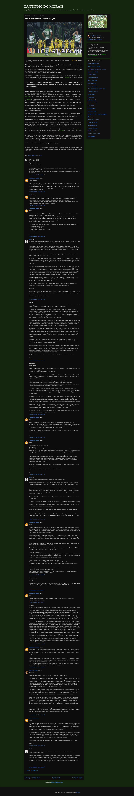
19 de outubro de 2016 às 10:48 (37, 191)
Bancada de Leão (92, 80)
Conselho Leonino (93, 91)
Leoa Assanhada (92, 103)
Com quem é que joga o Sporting (97, 88)
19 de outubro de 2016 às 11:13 (37, 236)
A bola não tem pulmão (94, 66)
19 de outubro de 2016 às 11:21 (37, 360)
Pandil (30, 195)
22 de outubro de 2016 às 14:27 (37, 767)
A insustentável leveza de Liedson (97, 69)
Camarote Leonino (93, 86)
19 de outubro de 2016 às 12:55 (37, 644)
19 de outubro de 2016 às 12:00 (37, 437)
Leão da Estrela (92, 100)
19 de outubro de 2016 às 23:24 (37, 745)
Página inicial (56, 778)
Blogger (78, 792)
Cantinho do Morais (34, 178)
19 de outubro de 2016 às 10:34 (37, 175)
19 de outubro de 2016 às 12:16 (37, 519)
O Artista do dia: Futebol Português (97, 114)
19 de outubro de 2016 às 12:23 (37, 574)
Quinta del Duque (92, 122)
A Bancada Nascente (93, 63)
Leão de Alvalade (33, 670)
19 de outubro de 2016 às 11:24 (37, 414)
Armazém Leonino (93, 77)
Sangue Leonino (92, 125)
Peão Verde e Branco (93, 119)
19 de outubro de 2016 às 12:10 (37, 474)
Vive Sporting (91, 136)
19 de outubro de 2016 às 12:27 (37, 590)
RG (30, 239)
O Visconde (91, 117)
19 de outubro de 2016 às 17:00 (37, 715)
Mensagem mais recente (32, 778)
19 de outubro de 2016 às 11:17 (37, 299)
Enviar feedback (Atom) (57, 782)
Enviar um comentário (32, 770)
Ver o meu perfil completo (95, 39)
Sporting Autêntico (93, 128)
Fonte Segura (91, 94)
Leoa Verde (91, 105)
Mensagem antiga (77, 778)
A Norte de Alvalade (93, 72)
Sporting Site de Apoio (94, 133)
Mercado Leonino (92, 111)
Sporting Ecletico (92, 131)
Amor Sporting (92, 74)
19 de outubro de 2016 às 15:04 (37, 667)
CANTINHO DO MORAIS (44, 6)
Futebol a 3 (91, 97)
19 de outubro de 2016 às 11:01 (37, 205)
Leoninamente (92, 108)
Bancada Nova (92, 83)
